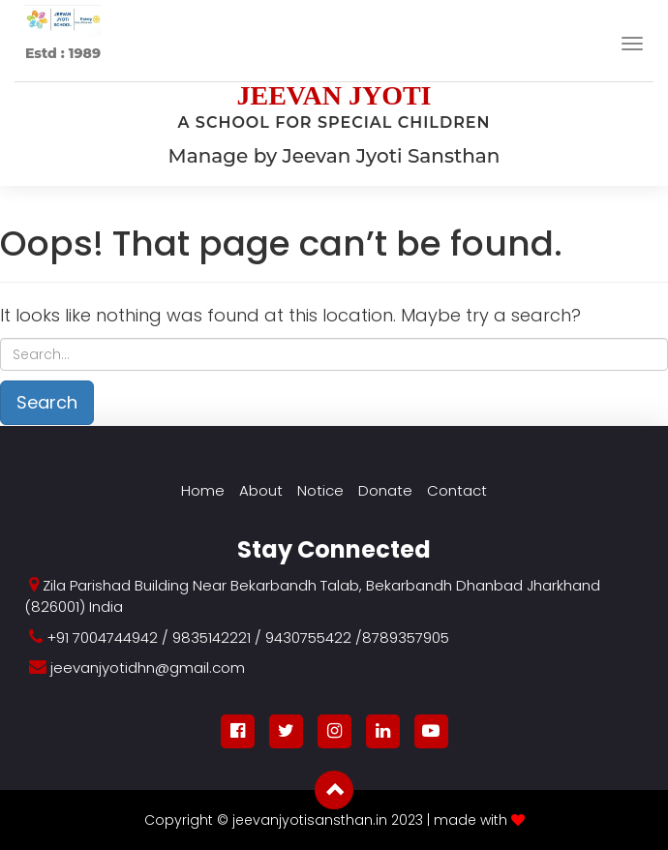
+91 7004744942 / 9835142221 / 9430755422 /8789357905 (247, 637)
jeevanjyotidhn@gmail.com (147, 667)
